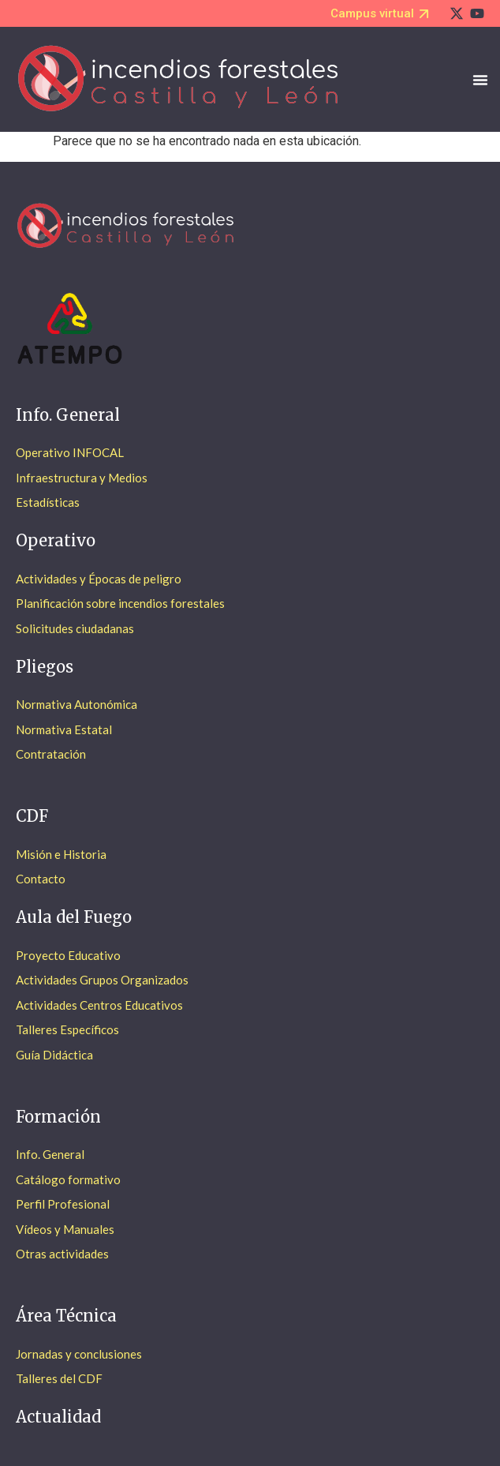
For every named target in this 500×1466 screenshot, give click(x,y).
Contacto (40, 879)
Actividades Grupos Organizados (102, 980)
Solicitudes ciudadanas (75, 628)
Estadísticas (48, 502)
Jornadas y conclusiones (79, 1354)
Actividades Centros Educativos (99, 1005)
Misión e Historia (61, 854)
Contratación (51, 754)
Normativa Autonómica (76, 704)
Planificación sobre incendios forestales (120, 603)
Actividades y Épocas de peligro (98, 579)
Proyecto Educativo (68, 955)
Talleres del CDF (59, 1378)
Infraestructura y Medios (81, 478)
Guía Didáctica (54, 1055)
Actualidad (58, 1417)
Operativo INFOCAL (70, 452)
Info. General (50, 1154)
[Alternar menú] (480, 80)
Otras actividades (62, 1254)
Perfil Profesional (63, 1204)
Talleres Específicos (67, 1029)
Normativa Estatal (64, 729)
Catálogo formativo (68, 1179)
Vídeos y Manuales (65, 1229)
